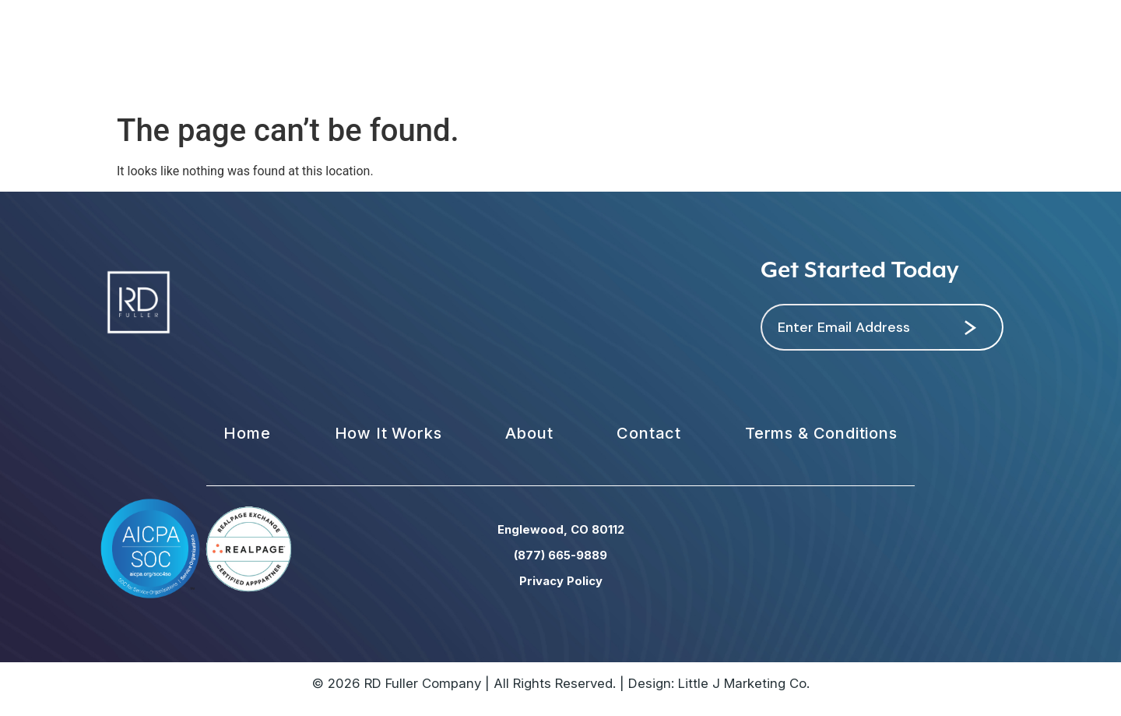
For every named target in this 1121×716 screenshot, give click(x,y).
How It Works (388, 433)
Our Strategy (415, 53)
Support (817, 53)
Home (246, 433)
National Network (548, 53)
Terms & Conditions (821, 433)
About (658, 53)
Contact (734, 53)
